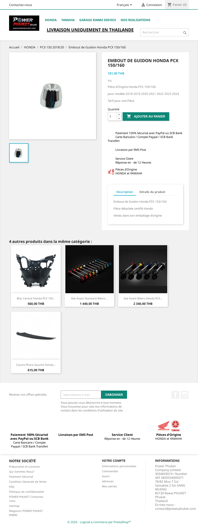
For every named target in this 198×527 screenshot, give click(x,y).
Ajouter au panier (146, 116)
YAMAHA (68, 20)
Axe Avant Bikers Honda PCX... (143, 298)
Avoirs (106, 476)
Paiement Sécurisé (21, 476)
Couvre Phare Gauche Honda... (36, 365)
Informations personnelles (119, 466)
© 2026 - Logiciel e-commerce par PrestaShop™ (99, 522)
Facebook (175, 395)
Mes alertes (109, 486)
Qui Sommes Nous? (21, 471)
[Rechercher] (164, 32)
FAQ (11, 486)
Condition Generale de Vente (27, 481)
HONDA (51, 20)
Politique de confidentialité (26, 492)
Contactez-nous (20, 5)
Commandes (110, 471)
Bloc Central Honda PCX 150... (36, 298)
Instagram (185, 395)
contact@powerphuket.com (175, 508)
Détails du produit (152, 192)
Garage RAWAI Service (97, 20)
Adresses (108, 481)
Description (124, 192)
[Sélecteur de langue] (125, 5)
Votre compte (113, 460)
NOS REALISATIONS (135, 20)
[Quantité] (112, 116)
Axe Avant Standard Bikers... (89, 298)
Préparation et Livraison (24, 466)
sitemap (14, 506)
